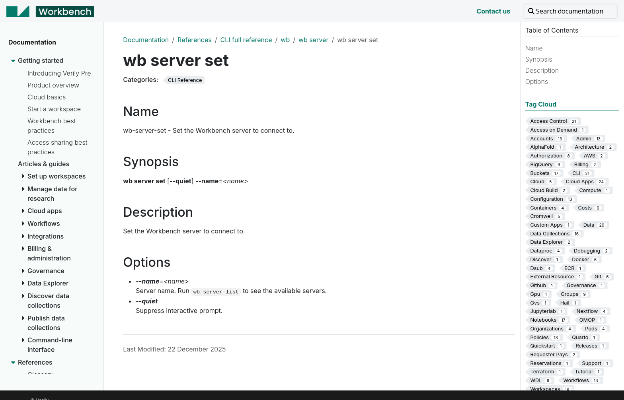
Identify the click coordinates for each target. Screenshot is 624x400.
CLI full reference (246, 40)
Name (534, 48)
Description (542, 70)
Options (536, 81)
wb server (313, 40)
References (194, 40)
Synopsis (538, 59)
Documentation (146, 40)
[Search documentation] (570, 11)
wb (285, 40)
